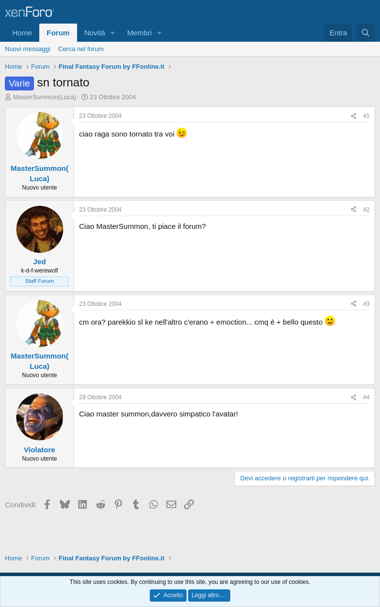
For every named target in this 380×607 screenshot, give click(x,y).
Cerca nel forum (81, 49)
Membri (139, 32)
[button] (113, 33)
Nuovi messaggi (28, 49)
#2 (366, 209)
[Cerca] (365, 33)
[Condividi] (353, 116)
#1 (366, 115)
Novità (95, 32)
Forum (58, 32)
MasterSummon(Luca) (45, 97)
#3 (366, 304)
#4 (366, 397)
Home (22, 32)
